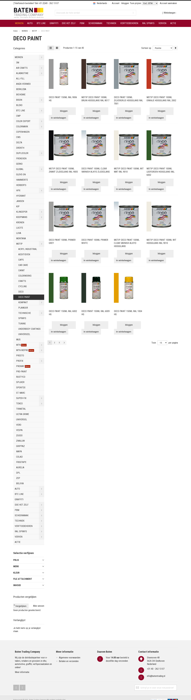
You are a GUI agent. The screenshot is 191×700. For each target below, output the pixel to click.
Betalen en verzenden (69, 656)
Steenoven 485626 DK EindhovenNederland (156, 656)
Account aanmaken (168, 3)
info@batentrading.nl (156, 671)
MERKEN (25, 31)
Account (115, 3)
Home (15, 31)
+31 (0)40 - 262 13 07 (49, 3)
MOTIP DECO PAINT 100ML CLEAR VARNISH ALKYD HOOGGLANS (126, 243)
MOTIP (34, 31)
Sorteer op (146, 48)
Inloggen (125, 3)
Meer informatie (22, 667)
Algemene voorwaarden (69, 652)
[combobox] (95, 13)
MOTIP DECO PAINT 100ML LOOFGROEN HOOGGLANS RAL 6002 (161, 171)
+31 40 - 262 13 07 (155, 664)
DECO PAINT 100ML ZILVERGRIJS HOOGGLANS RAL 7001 (128, 100)
